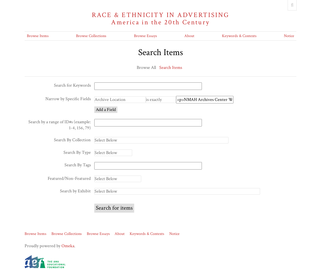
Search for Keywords (72, 85)
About (189, 36)
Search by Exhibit (75, 191)
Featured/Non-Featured (69, 178)
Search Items (170, 67)
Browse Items (38, 36)
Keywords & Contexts (239, 36)
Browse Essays (145, 36)
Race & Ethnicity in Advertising (160, 18)
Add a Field (106, 109)
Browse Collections (91, 36)
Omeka (67, 246)
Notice (289, 36)
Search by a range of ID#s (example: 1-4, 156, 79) (59, 125)
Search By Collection (72, 140)
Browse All (146, 67)
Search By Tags (77, 165)
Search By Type (77, 152)
